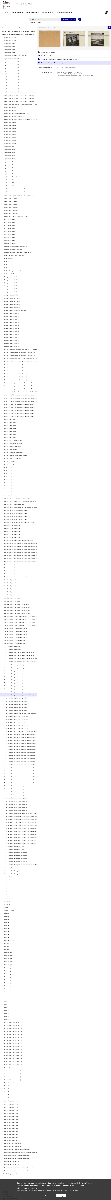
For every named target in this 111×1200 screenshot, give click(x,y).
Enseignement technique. (11, 313)
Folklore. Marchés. (9, 940)
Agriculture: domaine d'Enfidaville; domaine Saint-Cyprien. (21, 119)
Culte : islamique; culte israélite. (13, 271)
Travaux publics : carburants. (12, 646)
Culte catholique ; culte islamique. (14, 255)
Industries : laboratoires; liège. (13, 443)
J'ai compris (61, 1196)
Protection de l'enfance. (11, 468)
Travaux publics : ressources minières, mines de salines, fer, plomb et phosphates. (21, 734)
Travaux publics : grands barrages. (14, 671)
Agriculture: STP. (9, 186)
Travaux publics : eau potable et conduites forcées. (19, 652)
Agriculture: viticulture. (11, 198)
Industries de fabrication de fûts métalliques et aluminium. (21, 395)
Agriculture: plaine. (10, 183)
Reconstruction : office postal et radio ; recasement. (19, 522)
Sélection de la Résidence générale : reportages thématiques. (20, 34)
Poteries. (6, 998)
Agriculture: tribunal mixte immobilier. (15, 189)
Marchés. (7, 943)
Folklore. (6, 913)
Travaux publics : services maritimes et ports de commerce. (21, 816)
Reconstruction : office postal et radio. (15, 510)
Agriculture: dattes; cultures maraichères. (16, 113)
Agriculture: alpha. (9, 43)
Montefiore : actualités (11, 1137)
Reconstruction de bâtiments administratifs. (17, 498)
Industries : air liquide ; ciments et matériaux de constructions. (21, 349)
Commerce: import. (10, 243)
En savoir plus (49, 1196)
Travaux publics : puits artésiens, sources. (16, 716)
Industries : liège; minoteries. (12, 446)
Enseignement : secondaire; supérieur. (15, 310)
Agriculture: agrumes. (10, 37)
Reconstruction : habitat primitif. (14, 504)
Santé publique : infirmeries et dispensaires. (17, 604)
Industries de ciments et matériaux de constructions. (19, 352)
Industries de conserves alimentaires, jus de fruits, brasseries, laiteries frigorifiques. (21, 361)
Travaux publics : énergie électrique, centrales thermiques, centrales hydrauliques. (21, 661)
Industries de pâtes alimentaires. (13, 452)
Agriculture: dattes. (10, 107)
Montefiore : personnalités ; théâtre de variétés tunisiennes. (21, 1152)
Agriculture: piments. (10, 180)
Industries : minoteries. (11, 449)
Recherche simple (17, 12)
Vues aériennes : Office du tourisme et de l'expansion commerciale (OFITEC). (21, 1167)
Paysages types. (8, 952)
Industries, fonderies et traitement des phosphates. (19, 404)
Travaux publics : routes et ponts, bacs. (15, 786)
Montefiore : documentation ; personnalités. (17, 1149)
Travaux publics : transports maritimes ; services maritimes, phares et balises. (21, 864)
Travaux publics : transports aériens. (14, 846)
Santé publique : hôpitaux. (12, 580)
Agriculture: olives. (9, 149)
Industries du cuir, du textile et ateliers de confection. (20, 383)
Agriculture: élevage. (10, 122)
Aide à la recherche (36, 22)
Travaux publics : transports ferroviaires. (16, 852)
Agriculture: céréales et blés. (12, 58)
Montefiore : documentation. (12, 1143)
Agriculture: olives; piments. (12, 177)
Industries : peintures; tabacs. (12, 458)
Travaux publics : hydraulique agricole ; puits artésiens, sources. (21, 713)
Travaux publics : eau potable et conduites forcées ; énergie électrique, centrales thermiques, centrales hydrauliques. (21, 658)
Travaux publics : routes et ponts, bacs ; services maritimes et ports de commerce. (21, 813)
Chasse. (6, 907)
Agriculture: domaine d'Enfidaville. (14, 116)
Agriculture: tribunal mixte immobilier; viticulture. (19, 195)
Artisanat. (7, 877)
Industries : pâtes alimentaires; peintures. (16, 455)
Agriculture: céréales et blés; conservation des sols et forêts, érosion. (21, 92)
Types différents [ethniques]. (12, 1071)
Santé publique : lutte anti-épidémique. (15, 628)
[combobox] (68, 19)
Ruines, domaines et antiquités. (13, 1022)
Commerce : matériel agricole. (13, 249)
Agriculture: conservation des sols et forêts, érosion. (19, 95)
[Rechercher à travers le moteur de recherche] (46, 19)
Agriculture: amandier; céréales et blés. (15, 55)
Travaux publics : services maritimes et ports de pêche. (20, 828)
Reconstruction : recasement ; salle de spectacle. (18, 540)
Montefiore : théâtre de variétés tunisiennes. (17, 1155)
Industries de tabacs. (10, 461)
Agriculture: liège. (9, 146)
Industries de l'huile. (10, 419)
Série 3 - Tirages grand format (11, 1174)
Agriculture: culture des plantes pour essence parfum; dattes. (21, 104)
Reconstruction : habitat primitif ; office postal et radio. (20, 507)
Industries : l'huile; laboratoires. (13, 440)
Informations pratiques (63, 12)
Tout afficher (44, 28)
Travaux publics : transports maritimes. (15, 861)
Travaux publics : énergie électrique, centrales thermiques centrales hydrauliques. (21, 664)
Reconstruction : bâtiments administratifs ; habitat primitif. (21, 501)
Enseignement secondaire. (12, 298)
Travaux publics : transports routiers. (15, 871)
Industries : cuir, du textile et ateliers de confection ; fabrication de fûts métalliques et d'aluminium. (21, 392)
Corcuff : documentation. (11, 1161)
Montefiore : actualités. (11, 1083)
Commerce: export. (10, 219)
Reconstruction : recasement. (13, 525)
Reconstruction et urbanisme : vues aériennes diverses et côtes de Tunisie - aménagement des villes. (21, 543)
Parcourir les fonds (47, 12)
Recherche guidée (31, 12)
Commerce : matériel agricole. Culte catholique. (18, 252)
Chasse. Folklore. (9, 910)
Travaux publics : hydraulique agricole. (15, 698)
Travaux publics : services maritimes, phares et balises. (20, 868)
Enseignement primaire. (11, 277)
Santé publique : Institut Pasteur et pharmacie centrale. (20, 616)
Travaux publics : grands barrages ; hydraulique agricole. (20, 695)
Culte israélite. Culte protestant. (13, 274)
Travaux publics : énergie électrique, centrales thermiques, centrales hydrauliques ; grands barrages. (21, 668)
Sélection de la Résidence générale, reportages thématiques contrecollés (19, 31)
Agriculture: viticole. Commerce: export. (16, 216)
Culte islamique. (9, 258)
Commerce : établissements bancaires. (15, 246)
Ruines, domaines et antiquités (13, 1052)
